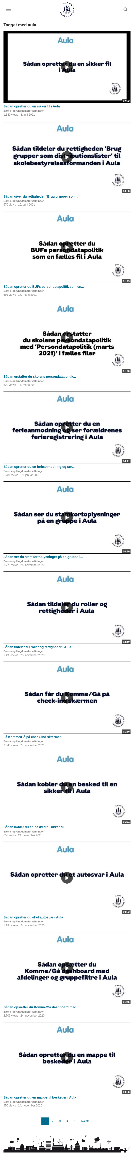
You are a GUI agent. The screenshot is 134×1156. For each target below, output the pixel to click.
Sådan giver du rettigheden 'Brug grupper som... (40, 196)
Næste (85, 1121)
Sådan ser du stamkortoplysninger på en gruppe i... (43, 557)
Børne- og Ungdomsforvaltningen (23, 110)
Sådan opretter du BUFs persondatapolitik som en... (43, 286)
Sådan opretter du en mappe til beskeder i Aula (39, 1097)
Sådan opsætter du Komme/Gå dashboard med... (41, 1007)
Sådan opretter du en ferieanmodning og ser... (39, 467)
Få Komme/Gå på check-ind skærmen (32, 737)
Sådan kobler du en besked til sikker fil (33, 827)
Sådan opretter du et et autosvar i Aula (33, 917)
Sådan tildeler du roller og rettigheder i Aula (37, 647)
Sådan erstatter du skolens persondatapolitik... (39, 376)
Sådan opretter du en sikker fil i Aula (31, 106)
